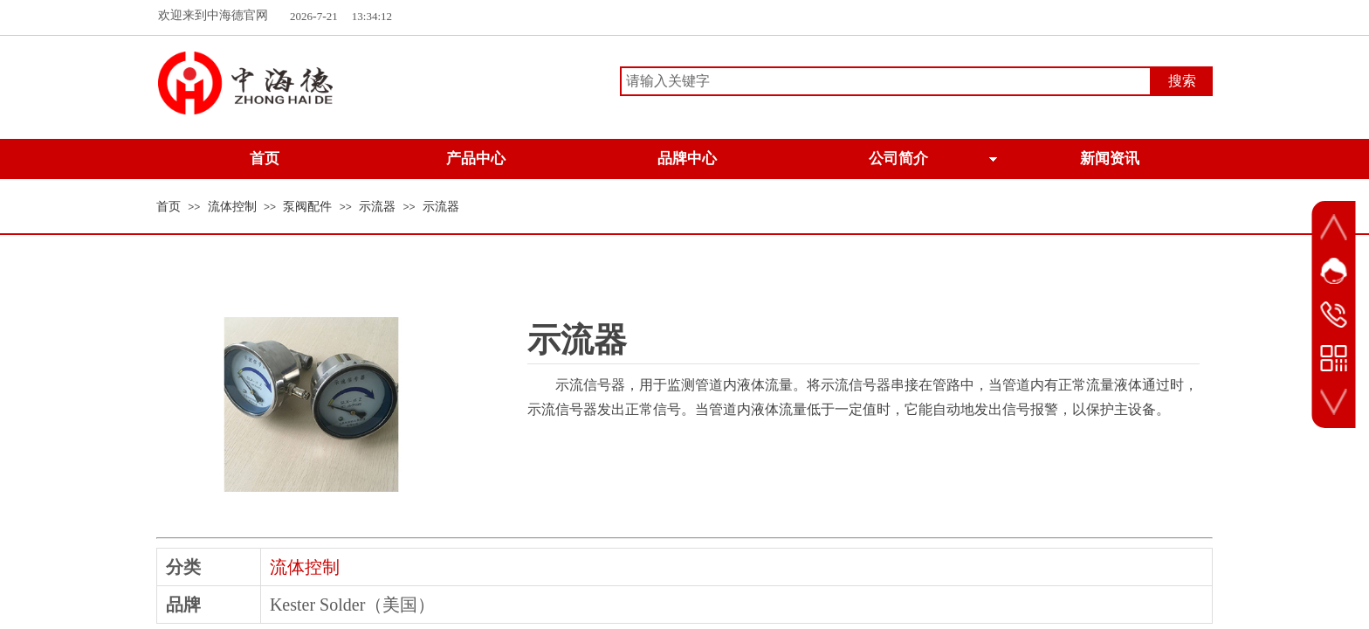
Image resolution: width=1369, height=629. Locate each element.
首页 (168, 206)
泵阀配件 (307, 206)
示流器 (377, 206)
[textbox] (886, 81)
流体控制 (232, 206)
